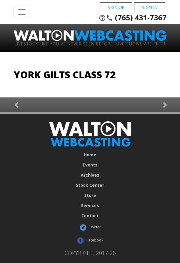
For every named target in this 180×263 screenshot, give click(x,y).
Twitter (90, 227)
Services (90, 206)
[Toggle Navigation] (22, 12)
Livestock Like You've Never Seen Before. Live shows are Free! (90, 43)
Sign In (150, 7)
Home (90, 155)
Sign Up (116, 7)
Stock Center (90, 185)
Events (90, 165)
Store (90, 195)
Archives (90, 175)
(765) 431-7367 (132, 18)
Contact (90, 216)
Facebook (90, 240)
